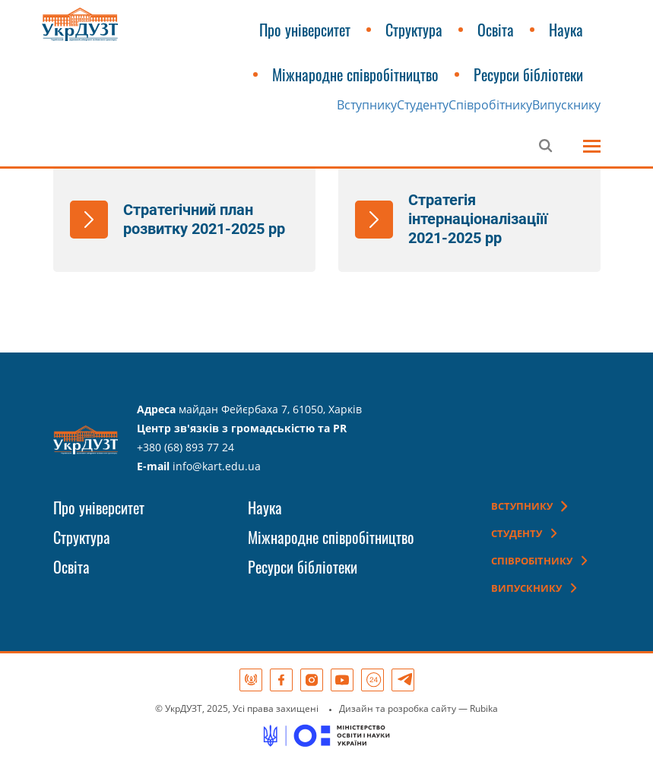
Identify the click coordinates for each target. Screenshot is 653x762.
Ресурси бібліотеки (528, 74)
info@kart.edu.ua (217, 466)
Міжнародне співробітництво (355, 74)
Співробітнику (490, 104)
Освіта (495, 29)
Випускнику (566, 104)
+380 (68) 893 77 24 (185, 447)
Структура (413, 29)
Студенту (423, 104)
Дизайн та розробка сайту (397, 708)
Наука (566, 29)
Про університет (304, 29)
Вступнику (367, 104)
